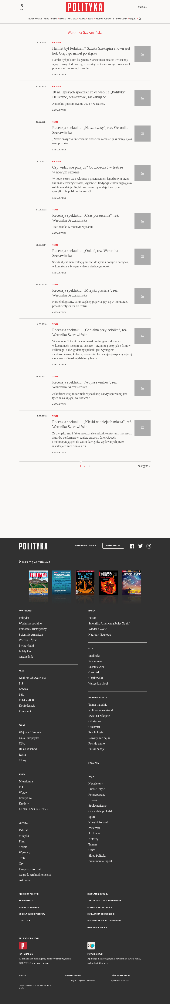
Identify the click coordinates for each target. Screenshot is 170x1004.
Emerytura (25, 798)
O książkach (95, 721)
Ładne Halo (90, 981)
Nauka (82, 19)
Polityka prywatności (99, 907)
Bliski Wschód (28, 749)
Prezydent (25, 711)
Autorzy (93, 839)
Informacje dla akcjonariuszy (104, 921)
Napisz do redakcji (29, 907)
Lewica (23, 689)
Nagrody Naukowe (99, 634)
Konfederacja (27, 705)
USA (22, 743)
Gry (21, 863)
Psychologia (95, 732)
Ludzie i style (96, 789)
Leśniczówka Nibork (121, 975)
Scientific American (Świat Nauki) (109, 623)
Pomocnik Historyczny (33, 629)
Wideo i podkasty (105, 19)
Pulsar (92, 618)
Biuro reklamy (27, 901)
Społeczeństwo (97, 805)
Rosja (22, 754)
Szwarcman (95, 661)
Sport (91, 816)
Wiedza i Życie (28, 640)
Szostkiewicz (96, 666)
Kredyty (24, 803)
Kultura (72, 19)
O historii (94, 726)
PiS (21, 683)
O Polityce (24, 921)
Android (28, 954)
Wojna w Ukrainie (30, 732)
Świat (54, 19)
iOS (20, 954)
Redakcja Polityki (29, 894)
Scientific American (31, 634)
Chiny (22, 760)
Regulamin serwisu (97, 894)
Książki (23, 830)
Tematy (92, 844)
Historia (93, 800)
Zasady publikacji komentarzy (104, 901)
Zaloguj (142, 7)
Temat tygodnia (97, 704)
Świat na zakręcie (99, 715)
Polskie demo (96, 743)
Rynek (63, 19)
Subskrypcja (113, 546)
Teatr (22, 858)
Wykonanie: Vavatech (120, 981)
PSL (21, 694)
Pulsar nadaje (96, 749)
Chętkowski (95, 678)
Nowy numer (35, 19)
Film (22, 841)
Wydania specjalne (30, 623)
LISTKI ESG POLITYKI (34, 809)
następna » (144, 465)
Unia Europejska (29, 738)
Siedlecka (94, 655)
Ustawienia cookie (97, 927)
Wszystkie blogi (98, 683)
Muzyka (24, 835)
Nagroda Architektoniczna (35, 874)
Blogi (91, 19)
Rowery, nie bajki (99, 738)
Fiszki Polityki (95, 954)
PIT (21, 786)
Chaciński (94, 672)
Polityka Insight (73, 975)
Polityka (24, 618)
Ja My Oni (25, 651)
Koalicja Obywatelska (32, 678)
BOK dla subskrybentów (32, 914)
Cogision (81, 981)
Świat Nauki (26, 645)
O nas (91, 850)
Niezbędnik (26, 656)
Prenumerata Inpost (86, 546)
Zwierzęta (94, 827)
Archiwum (94, 833)
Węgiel (23, 792)
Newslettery (95, 783)
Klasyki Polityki (98, 822)
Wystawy (24, 852)
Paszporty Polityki (30, 869)
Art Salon (25, 880)
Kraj (46, 19)
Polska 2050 (26, 700)
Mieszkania (26, 781)
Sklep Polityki (97, 855)
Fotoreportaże (96, 794)
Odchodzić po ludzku (101, 811)
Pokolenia (121, 19)
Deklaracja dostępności (100, 914)
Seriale (23, 846)
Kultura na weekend (100, 710)
